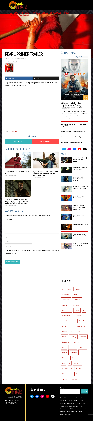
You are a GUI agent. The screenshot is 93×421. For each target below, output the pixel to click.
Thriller (70, 119)
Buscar (62, 388)
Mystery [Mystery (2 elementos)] (65, 358)
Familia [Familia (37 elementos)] (79, 331)
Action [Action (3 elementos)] (78, 289)
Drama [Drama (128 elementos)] (64, 331)
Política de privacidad (11, 403)
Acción (66, 119)
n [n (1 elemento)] (81, 358)
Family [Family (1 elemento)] (64, 337)
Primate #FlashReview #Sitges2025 (71, 142)
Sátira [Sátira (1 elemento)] (64, 374)
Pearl (16, 131)
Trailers (11, 400)
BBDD (67, 13)
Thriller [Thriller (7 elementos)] (64, 379)
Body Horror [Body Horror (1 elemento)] (66, 310)
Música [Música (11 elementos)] (74, 358)
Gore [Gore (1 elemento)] (64, 347)
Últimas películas (19, 15)
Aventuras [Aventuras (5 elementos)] (76, 305)
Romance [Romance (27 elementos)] (77, 363)
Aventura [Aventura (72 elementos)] (65, 305)
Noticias (14, 13)
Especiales (55, 13)
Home (6, 400)
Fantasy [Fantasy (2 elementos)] (73, 337)
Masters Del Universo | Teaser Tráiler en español (80, 159)
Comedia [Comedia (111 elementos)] (78, 316)
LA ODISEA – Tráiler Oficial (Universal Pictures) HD (79, 178)
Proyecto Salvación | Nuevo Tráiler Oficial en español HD (80, 207)
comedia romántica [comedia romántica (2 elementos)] (68, 321)
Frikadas (35, 13)
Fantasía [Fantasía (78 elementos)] (83, 337)
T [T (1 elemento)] (71, 374)
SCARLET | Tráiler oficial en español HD (80, 244)
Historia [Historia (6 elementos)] (72, 347)
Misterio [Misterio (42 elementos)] (74, 353)
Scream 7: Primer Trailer (80, 224)
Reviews (25, 13)
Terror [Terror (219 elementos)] (78, 374)
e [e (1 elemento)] (71, 331)
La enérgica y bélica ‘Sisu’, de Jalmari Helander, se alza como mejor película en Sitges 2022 (16, 201)
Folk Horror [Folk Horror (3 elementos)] (77, 342)
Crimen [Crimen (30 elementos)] (64, 326)
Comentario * (9, 219)
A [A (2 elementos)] (62, 289)
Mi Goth (11, 131)
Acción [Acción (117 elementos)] (70, 289)
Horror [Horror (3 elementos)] (64, 353)
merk (7, 58)
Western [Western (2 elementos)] (74, 379)
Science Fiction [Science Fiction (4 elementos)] (67, 368)
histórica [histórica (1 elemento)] (82, 347)
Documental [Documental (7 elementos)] (81, 326)
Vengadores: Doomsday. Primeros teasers (80, 168)
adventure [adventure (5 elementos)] (65, 294)
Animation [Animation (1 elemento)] (77, 300)
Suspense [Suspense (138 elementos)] (79, 368)
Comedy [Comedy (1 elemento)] (81, 321)
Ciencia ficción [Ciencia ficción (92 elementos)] (66, 316)
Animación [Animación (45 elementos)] (65, 300)
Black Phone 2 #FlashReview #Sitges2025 (73, 137)
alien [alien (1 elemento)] (75, 294)
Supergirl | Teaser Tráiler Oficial (78, 197)
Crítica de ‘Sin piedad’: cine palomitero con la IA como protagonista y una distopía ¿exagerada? (71, 106)
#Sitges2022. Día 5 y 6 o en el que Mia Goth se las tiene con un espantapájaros (45, 173)
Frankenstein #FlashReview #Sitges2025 (73, 131)
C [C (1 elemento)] (83, 310)
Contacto (13, 402)
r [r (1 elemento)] (69, 363)
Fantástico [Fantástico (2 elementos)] (65, 342)
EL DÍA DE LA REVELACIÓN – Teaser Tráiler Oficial (80, 187)
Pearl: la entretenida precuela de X (17, 172)
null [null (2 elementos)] (63, 363)
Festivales (7, 402)
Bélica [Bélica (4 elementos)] (77, 310)
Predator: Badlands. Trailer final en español (80, 235)
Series (45, 13)
